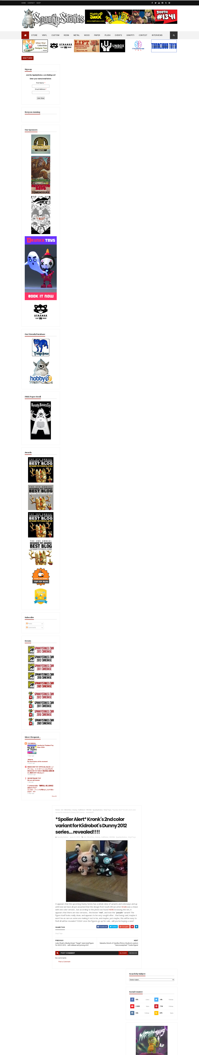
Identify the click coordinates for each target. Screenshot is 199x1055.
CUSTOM (55, 35)
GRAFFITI (130, 35)
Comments (31, 591)
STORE (34, 35)
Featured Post (149, 615)
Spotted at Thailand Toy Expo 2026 (40, 694)
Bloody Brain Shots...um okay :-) (153, 937)
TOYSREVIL (31, 689)
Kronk (125, 169)
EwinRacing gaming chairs (158, 269)
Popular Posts (168, 615)
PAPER (97, 35)
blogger (118, 219)
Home (23, 3)
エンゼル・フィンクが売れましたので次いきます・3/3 (35, 747)
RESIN (66, 35)
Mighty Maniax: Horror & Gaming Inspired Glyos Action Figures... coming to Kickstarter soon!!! (157, 977)
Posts (29, 587)
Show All (42, 753)
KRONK (87, 69)
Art (61, 69)
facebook (128, 219)
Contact (31, 3)
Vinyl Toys (106, 69)
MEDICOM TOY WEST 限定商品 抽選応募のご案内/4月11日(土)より (36, 724)
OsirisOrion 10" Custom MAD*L (99, 980)
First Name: (34, 89)
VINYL (44, 35)
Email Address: (34, 95)
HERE (115, 172)
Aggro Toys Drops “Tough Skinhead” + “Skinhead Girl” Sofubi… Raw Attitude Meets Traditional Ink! (156, 628)
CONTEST (143, 35)
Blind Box (66, 69)
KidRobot (80, 69)
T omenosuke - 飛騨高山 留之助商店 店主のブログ (35, 741)
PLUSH (108, 35)
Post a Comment (63, 227)
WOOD (87, 35)
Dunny (73, 69)
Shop (39, 3)
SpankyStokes (96, 69)
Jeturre (30, 705)
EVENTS (118, 35)
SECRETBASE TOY (34, 732)
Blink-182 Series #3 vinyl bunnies (153, 949)
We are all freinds (33, 734)
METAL (77, 35)
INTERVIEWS (157, 35)
